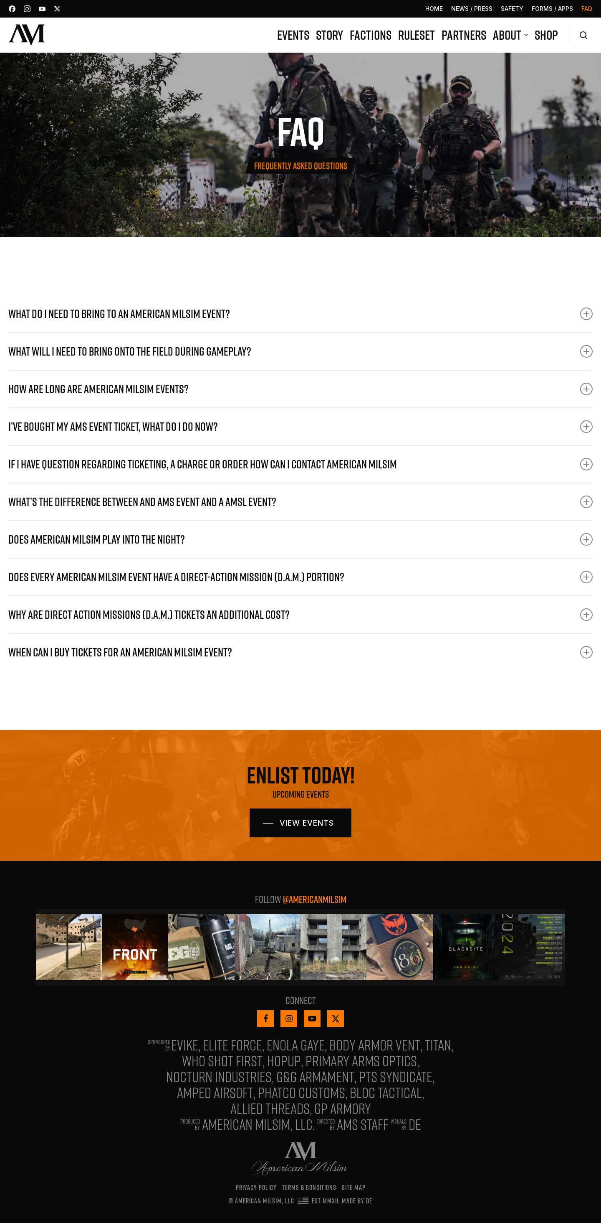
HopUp (284, 1060)
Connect (300, 1000)
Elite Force (232, 1044)
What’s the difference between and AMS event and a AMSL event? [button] (300, 501)
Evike (184, 1044)
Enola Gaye (296, 1044)
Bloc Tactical (386, 1092)
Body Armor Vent (374, 1044)
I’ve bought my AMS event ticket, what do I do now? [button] (300, 426)
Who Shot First (222, 1060)
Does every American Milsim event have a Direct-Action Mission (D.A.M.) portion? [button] (300, 577)
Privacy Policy (256, 1187)
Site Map (354, 1187)
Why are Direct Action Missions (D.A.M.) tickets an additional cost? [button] (300, 614)
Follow (300, 899)
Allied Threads (270, 1108)
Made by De (357, 1200)
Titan (438, 1044)
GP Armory (342, 1108)
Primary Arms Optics (361, 1060)
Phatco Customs (301, 1092)
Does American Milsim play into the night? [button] (300, 539)
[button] (300, 823)
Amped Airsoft (215, 1092)
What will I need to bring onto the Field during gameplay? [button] (300, 351)
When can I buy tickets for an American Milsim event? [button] (300, 652)
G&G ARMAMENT (315, 1076)
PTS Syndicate (395, 1076)
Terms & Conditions (309, 1187)
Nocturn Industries (219, 1076)
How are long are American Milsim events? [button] (300, 389)
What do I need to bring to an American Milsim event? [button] (300, 313)
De (415, 1124)
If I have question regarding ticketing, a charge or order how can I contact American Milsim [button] (300, 464)
